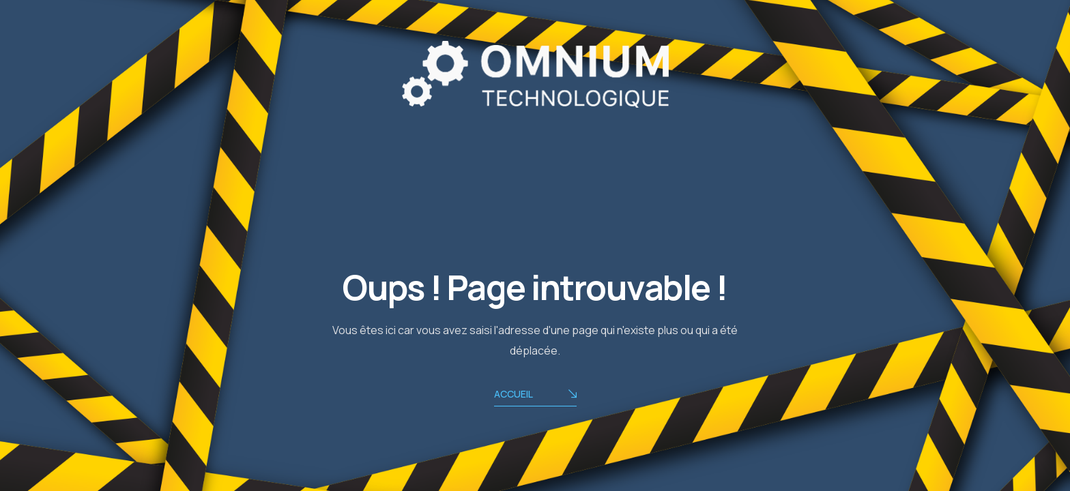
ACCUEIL (535, 395)
